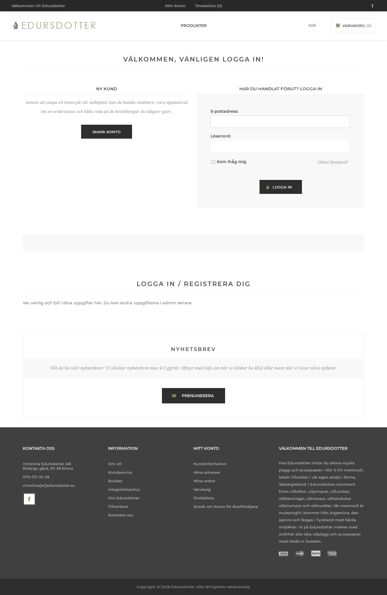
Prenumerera (198, 395)
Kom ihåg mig (231, 161)
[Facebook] (29, 499)
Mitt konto (175, 5)
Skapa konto (106, 132)
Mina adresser (207, 472)
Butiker (115, 481)
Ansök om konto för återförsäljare (226, 506)
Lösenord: (221, 136)
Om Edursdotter (123, 498)
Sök (322, 25)
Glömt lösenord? (333, 162)
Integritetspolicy (124, 489)
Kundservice (120, 472)
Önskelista (204, 498)
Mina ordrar (204, 481)
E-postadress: (224, 111)
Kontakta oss (120, 515)
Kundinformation (210, 463)
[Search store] (304, 25)
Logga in (282, 187)
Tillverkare (118, 506)
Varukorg (202, 489)
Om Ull (115, 463)
